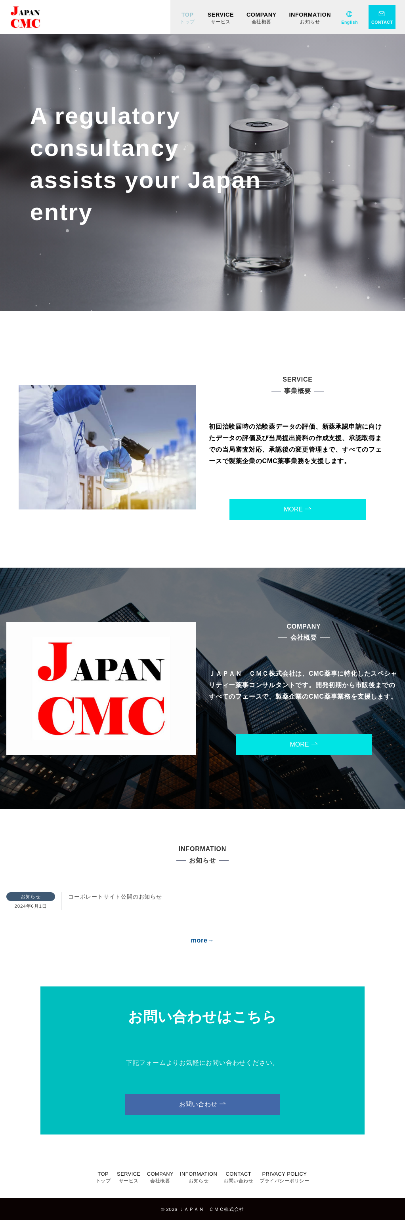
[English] (349, 17)
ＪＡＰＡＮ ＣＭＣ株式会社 (211, 1209)
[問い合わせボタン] (382, 17)
